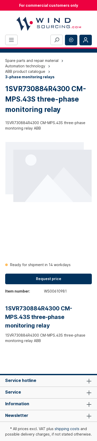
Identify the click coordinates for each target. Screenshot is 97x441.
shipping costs (67, 428)
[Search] (56, 40)
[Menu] (11, 40)
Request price (48, 278)
